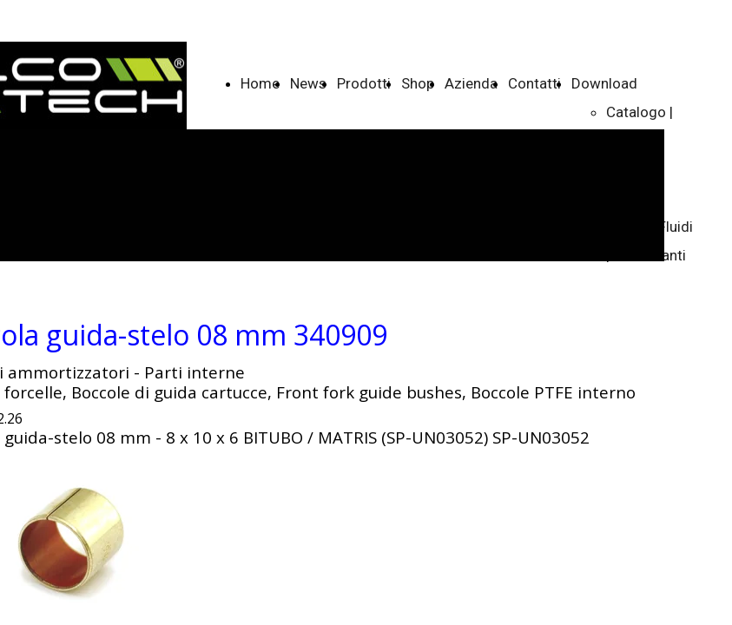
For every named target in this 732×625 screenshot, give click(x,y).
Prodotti (364, 83)
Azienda (471, 83)
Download (604, 83)
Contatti (534, 83)
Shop (417, 83)
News (308, 83)
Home (260, 83)
